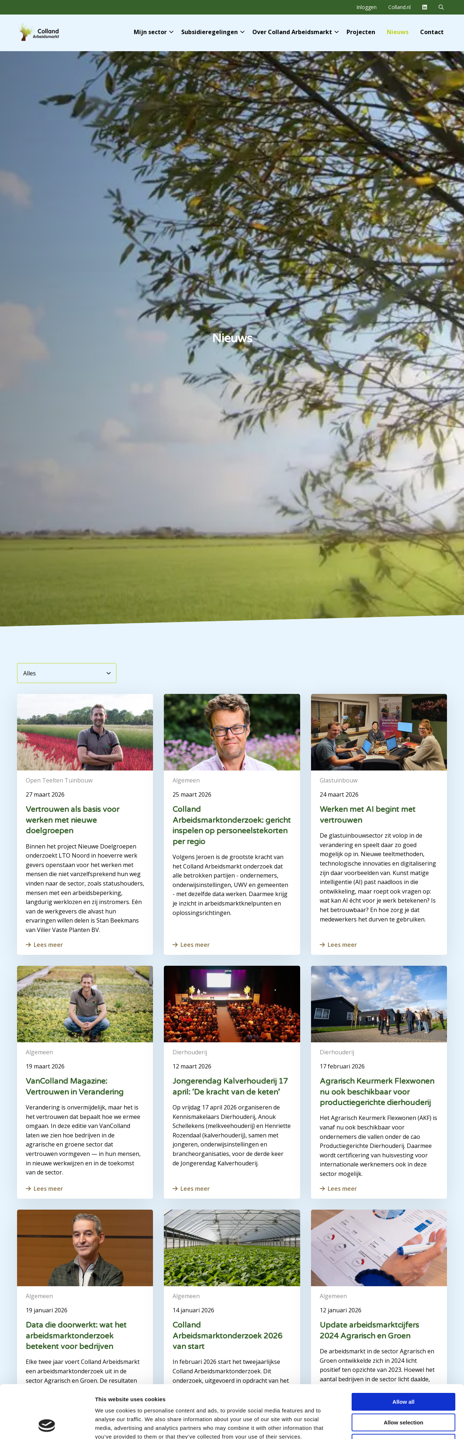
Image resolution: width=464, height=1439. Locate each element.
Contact (432, 32)
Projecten (361, 32)
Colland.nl (399, 7)
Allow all (404, 1352)
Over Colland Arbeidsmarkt (295, 32)
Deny (403, 1393)
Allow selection (403, 1373)
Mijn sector (153, 32)
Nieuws (398, 32)
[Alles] (66, 673)
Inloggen (366, 7)
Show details (380, 1425)
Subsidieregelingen (212, 32)
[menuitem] (366, 7)
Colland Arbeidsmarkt (50, 32)
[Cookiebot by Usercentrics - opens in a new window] (47, 1424)
